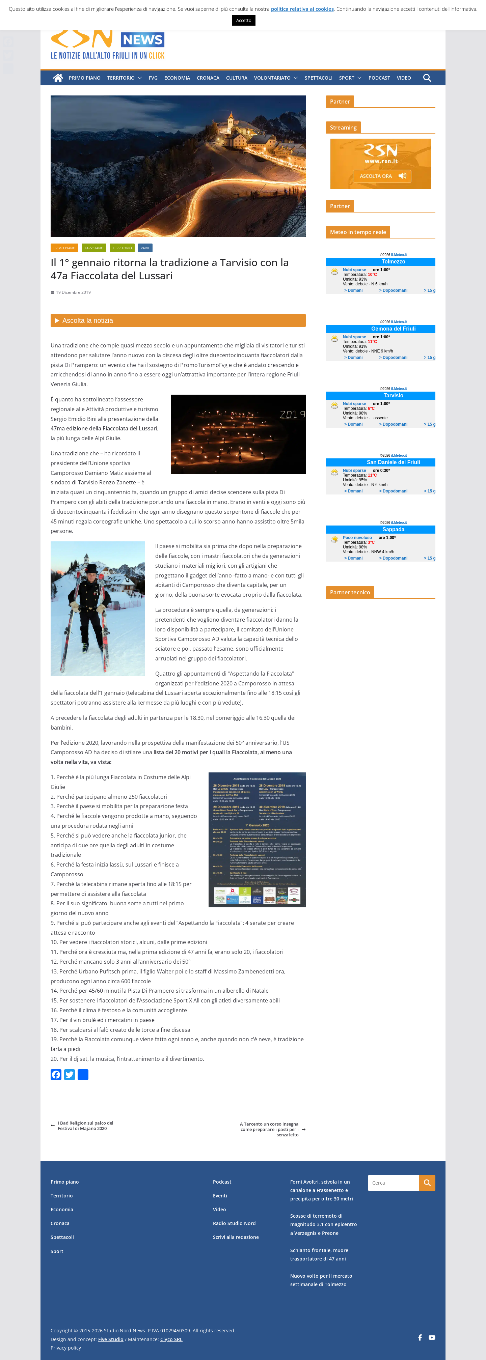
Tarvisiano (94, 248)
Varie (145, 248)
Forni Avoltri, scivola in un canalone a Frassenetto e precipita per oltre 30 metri (321, 1190)
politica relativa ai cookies (302, 8)
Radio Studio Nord (234, 1223)
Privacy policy (66, 1347)
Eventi (220, 1195)
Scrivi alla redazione (236, 1237)
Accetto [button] (243, 20)
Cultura (236, 78)
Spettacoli (318, 78)
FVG (153, 78)
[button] (138, 78)
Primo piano (85, 78)
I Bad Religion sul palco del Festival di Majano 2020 (82, 1125)
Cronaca (208, 78)
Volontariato (272, 78)
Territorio (121, 78)
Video (404, 78)
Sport (346, 78)
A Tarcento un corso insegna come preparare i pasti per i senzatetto (273, 1129)
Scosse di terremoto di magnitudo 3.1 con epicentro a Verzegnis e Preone (323, 1224)
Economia (177, 78)
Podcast (379, 78)
